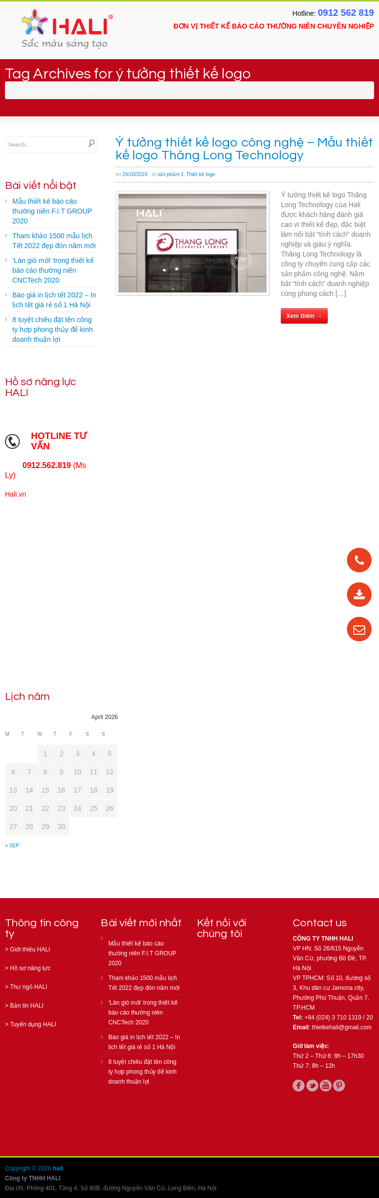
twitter (312, 1085)
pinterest (339, 1085)
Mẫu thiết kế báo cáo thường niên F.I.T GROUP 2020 (52, 211)
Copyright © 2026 (29, 1168)
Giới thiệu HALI (30, 949)
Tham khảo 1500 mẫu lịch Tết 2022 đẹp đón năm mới (54, 241)
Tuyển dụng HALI (33, 1024)
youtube (326, 1085)
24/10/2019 (134, 174)
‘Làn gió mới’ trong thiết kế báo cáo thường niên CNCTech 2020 (53, 270)
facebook (298, 1085)
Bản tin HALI (26, 1005)
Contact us (320, 923)
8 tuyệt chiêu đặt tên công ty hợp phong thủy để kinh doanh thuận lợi (52, 329)
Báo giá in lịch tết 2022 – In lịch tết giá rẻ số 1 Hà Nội (54, 300)
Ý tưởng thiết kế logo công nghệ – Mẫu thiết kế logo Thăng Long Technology (244, 149)
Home (53, 90)
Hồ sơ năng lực (30, 968)
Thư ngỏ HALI (28, 986)
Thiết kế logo (200, 174)
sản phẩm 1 (170, 174)
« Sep (12, 845)
